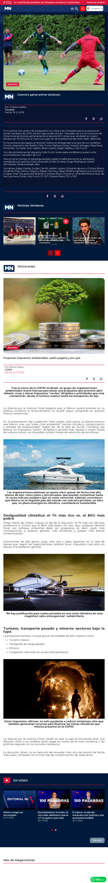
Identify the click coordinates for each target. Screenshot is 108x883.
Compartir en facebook (86, 119)
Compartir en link (101, 379)
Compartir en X (93, 119)
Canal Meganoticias (98, 879)
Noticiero (83, 8)
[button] (52, 830)
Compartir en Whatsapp (101, 119)
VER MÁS (97, 840)
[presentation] (50, 253)
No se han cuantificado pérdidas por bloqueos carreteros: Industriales (46, 2)
